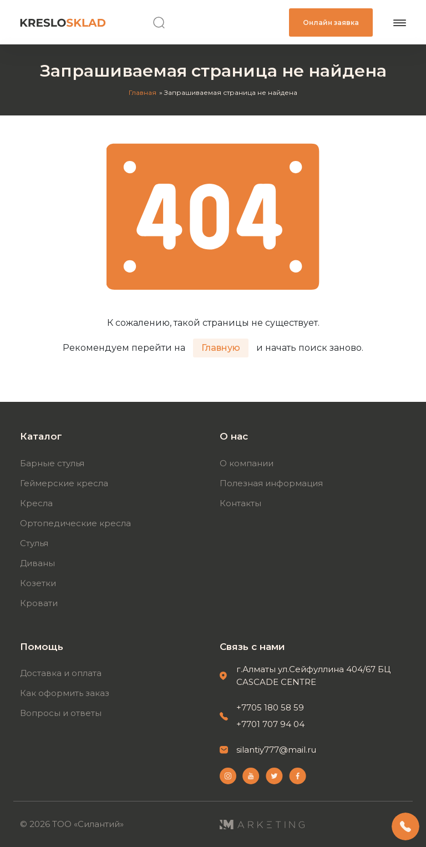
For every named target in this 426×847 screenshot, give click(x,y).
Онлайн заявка (331, 22)
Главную (220, 347)
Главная (142, 92)
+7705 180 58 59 (270, 707)
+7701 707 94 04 (270, 724)
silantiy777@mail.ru (276, 749)
